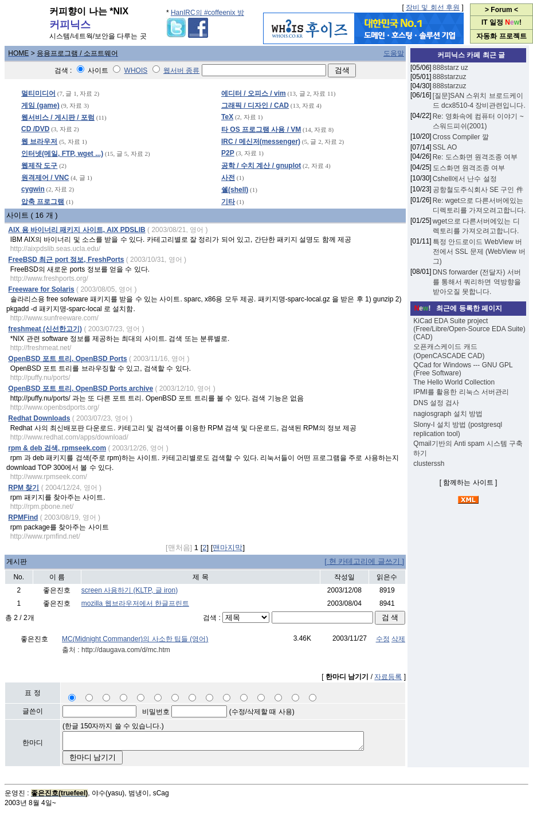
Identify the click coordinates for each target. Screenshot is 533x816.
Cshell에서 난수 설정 (465, 179)
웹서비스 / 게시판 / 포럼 (58, 117)
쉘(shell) (234, 190)
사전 (228, 178)
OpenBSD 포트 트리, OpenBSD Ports (67, 359)
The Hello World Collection (454, 382)
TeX (227, 117)
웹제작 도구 (39, 166)
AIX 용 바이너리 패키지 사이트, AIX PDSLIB (76, 230)
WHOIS (136, 70)
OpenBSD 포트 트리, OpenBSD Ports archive (80, 389)
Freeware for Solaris (41, 289)
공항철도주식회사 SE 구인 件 (478, 190)
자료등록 (388, 677)
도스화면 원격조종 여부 (469, 168)
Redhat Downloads (39, 418)
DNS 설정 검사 (436, 403)
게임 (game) (40, 105)
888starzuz (450, 77)
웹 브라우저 (39, 142)
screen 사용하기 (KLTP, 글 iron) (129, 590)
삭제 (398, 639)
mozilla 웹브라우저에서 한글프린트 (135, 603)
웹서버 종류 (181, 70)
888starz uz (450, 68)
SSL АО (445, 147)
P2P (227, 153)
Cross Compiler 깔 (461, 137)
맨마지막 (227, 547)
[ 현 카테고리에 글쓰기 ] (364, 561)
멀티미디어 (38, 93)
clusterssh (428, 464)
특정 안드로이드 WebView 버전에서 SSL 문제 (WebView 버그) (479, 251)
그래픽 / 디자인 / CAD (255, 105)
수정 (383, 639)
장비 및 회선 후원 (433, 7)
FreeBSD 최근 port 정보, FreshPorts (66, 260)
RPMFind (23, 517)
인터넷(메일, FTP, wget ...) (62, 154)
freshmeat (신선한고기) (45, 329)
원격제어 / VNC (45, 178)
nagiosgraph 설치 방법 (448, 414)
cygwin (33, 189)
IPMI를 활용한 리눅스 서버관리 (461, 392)
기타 (228, 202)
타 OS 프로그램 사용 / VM (261, 129)
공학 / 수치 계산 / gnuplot (261, 166)
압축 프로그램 (42, 202)
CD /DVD (35, 129)
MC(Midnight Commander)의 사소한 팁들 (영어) (135, 639)
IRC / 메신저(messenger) (260, 142)
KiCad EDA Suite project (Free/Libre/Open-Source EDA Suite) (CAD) (469, 329)
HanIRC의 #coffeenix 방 (207, 13)
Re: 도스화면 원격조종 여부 (475, 157)
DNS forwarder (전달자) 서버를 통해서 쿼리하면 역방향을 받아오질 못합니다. (477, 282)
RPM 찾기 (23, 488)
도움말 (393, 53)
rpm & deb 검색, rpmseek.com (57, 448)
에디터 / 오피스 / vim (253, 93)
